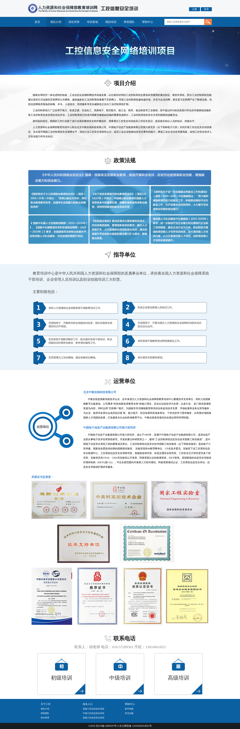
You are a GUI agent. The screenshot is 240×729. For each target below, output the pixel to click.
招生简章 (74, 21)
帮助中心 (147, 21)
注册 (194, 9)
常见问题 (129, 713)
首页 (37, 21)
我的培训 (110, 21)
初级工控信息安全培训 (93, 709)
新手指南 (129, 709)
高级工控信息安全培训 (93, 718)
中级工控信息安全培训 (93, 713)
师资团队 (129, 21)
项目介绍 (55, 21)
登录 (206, 9)
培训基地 (92, 21)
